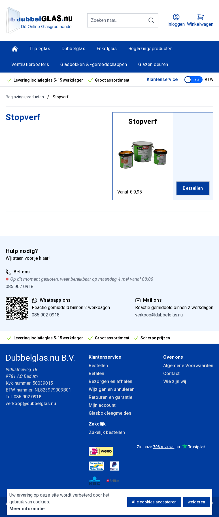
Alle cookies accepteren (154, 502)
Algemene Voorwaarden (188, 365)
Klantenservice (162, 79)
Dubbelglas (73, 48)
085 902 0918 (19, 286)
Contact (171, 373)
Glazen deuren (153, 64)
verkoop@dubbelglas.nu (159, 315)
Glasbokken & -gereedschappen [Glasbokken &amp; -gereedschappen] (93, 64)
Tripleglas (39, 48)
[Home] (15, 49)
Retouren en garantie (110, 397)
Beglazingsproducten (150, 48)
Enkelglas (107, 48)
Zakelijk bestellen (107, 432)
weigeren (196, 502)
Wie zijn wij (174, 381)
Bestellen (98, 365)
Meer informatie (27, 508)
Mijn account (102, 405)
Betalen (96, 373)
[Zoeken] (151, 20)
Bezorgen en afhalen (110, 381)
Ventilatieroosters (30, 64)
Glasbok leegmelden (110, 413)
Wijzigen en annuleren (112, 389)
